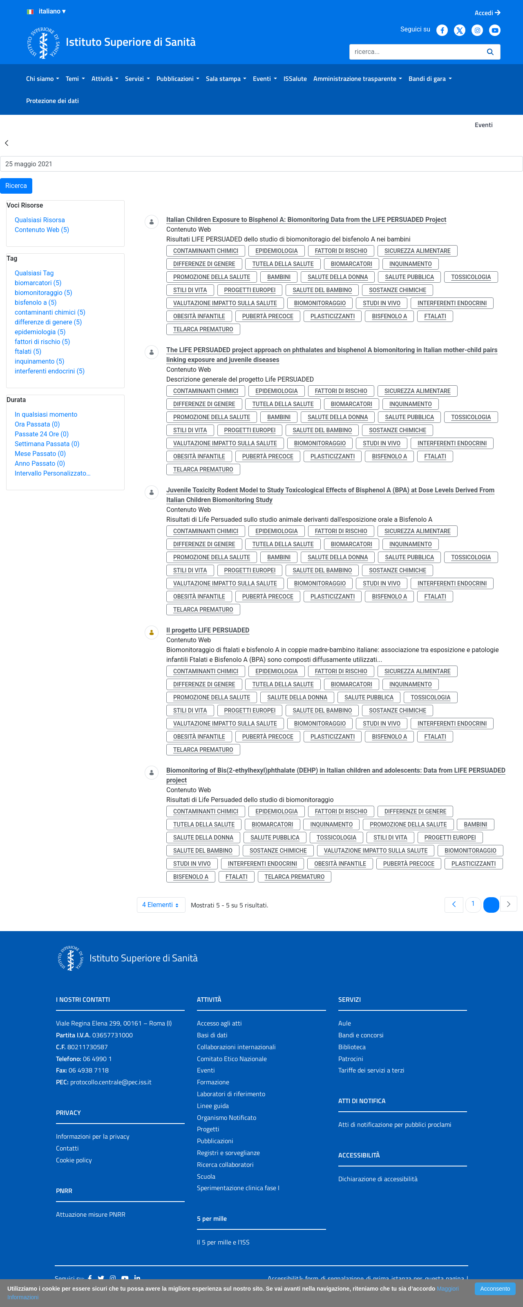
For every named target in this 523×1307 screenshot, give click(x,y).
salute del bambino (322, 290)
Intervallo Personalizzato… (53, 473)
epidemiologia (40, 332)
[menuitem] (43, 78)
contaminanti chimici (50, 312)
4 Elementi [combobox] (163, 905)
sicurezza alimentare (417, 251)
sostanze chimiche (397, 290)
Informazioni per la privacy (93, 1136)
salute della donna (338, 277)
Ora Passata (37, 424)
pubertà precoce (267, 316)
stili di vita (190, 290)
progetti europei (250, 290)
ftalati (28, 351)
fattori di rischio (42, 342)
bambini (279, 277)
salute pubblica (409, 277)
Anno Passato (40, 463)
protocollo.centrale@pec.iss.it (111, 1082)
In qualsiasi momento (46, 414)
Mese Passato (40, 454)
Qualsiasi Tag (34, 273)
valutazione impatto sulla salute (225, 303)
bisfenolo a (36, 302)
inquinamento (40, 361)
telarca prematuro (203, 329)
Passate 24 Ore (42, 434)
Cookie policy (74, 1160)
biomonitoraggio (43, 293)
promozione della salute (211, 277)
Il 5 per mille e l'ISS (223, 1242)
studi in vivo (381, 303)
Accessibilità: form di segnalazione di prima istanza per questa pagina (366, 1278)
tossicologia (471, 277)
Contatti (67, 1148)
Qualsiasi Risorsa (40, 220)
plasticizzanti (333, 316)
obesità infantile (199, 316)
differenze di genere (48, 322)
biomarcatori (38, 283)
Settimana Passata (47, 444)
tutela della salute (282, 264)
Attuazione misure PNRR (90, 1214)
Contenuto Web (42, 230)
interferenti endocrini (50, 371)
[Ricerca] (415, 52)
